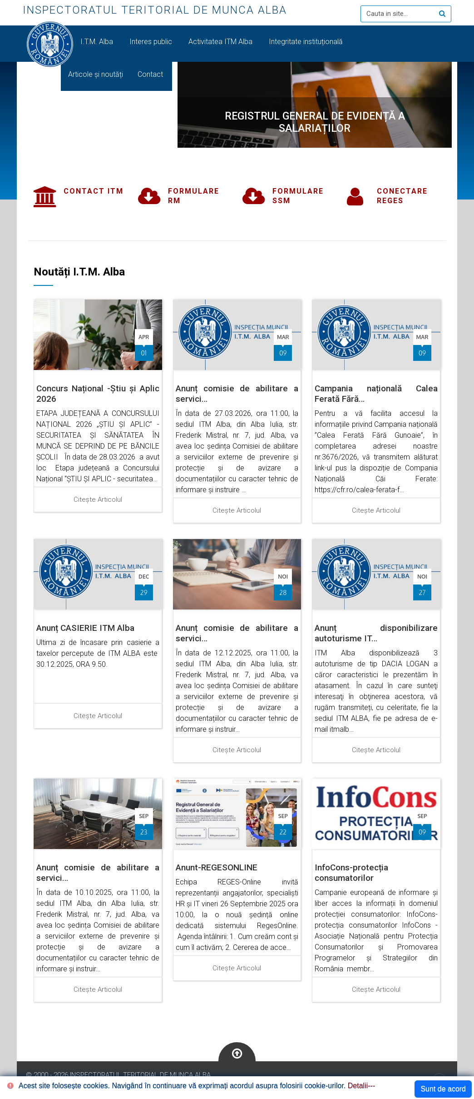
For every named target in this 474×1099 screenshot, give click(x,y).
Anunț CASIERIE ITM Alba (85, 628)
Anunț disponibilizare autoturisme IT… (376, 633)
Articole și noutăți (95, 74)
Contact (151, 74)
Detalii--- (361, 1085)
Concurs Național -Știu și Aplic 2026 (97, 393)
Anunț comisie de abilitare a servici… (237, 393)
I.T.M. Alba (97, 41)
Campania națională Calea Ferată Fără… (376, 393)
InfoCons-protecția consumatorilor (351, 872)
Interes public (151, 41)
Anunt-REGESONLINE (216, 867)
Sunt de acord (443, 1089)
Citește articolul (98, 499)
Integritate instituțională (306, 41)
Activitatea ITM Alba (221, 41)
